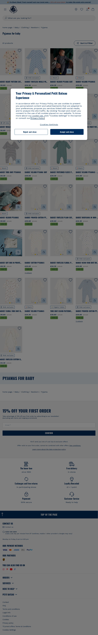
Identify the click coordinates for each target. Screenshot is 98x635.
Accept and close (67, 132)
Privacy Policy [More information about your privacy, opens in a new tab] (37, 118)
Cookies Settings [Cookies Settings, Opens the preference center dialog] (49, 124)
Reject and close (29, 132)
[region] (49, 114)
